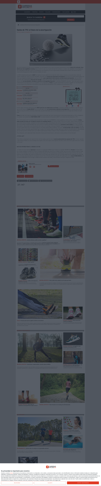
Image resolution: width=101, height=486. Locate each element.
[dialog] (50, 474)
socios (11, 473)
